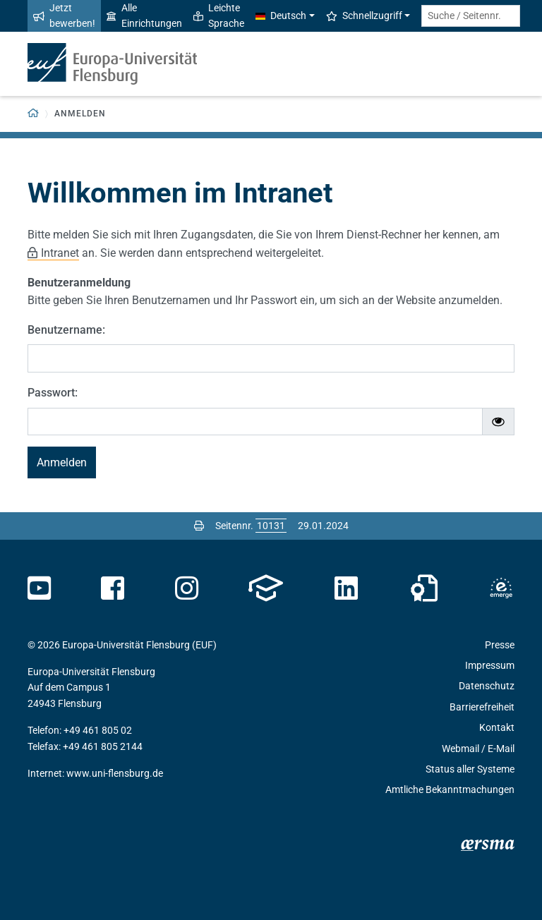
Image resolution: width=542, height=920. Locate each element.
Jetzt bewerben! (64, 15)
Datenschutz (486, 685)
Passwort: (53, 392)
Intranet (60, 253)
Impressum (489, 665)
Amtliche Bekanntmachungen (449, 789)
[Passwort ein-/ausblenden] (498, 422)
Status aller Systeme (470, 769)
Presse (499, 644)
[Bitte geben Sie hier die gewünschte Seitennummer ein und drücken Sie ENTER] (271, 526)
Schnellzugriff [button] (364, 15)
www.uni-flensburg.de (114, 773)
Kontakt (496, 727)
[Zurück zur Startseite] (34, 114)
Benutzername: (66, 330)
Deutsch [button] (280, 15)
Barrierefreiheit (482, 707)
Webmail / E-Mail (478, 748)
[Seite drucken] (199, 525)
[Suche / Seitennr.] (470, 16)
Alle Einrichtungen (144, 15)
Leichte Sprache (218, 15)
